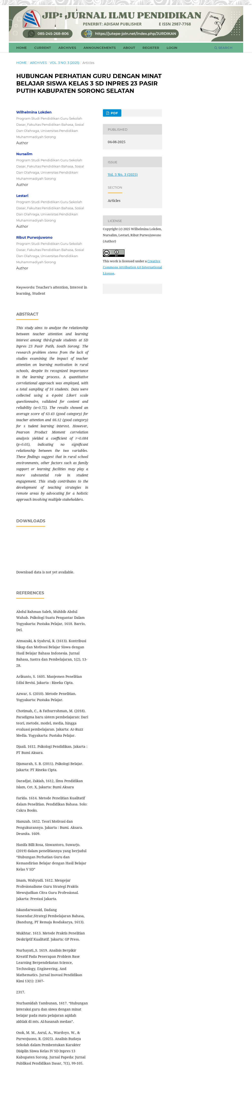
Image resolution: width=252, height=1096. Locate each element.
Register (150, 48)
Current (42, 48)
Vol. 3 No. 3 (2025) (64, 63)
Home (21, 48)
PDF (114, 113)
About (129, 48)
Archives (67, 48)
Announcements (99, 48)
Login (172, 48)
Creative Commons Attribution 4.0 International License (132, 267)
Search (223, 48)
